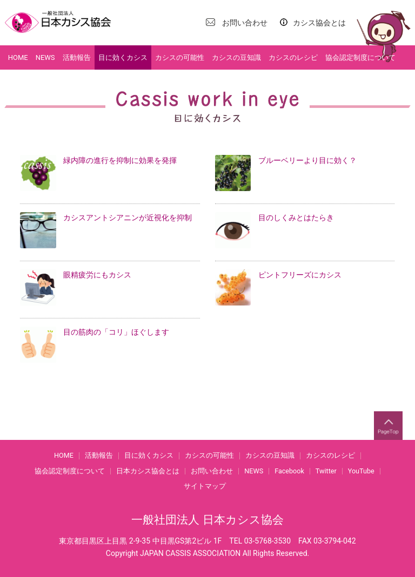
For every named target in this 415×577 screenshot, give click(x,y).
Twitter (326, 471)
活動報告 (77, 57)
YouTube (361, 471)
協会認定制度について (360, 57)
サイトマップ (205, 486)
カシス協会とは (319, 22)
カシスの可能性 (179, 57)
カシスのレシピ (293, 57)
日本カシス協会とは (147, 471)
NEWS (45, 57)
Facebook (289, 471)
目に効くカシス (123, 57)
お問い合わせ (244, 22)
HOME (18, 57)
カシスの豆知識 (236, 57)
